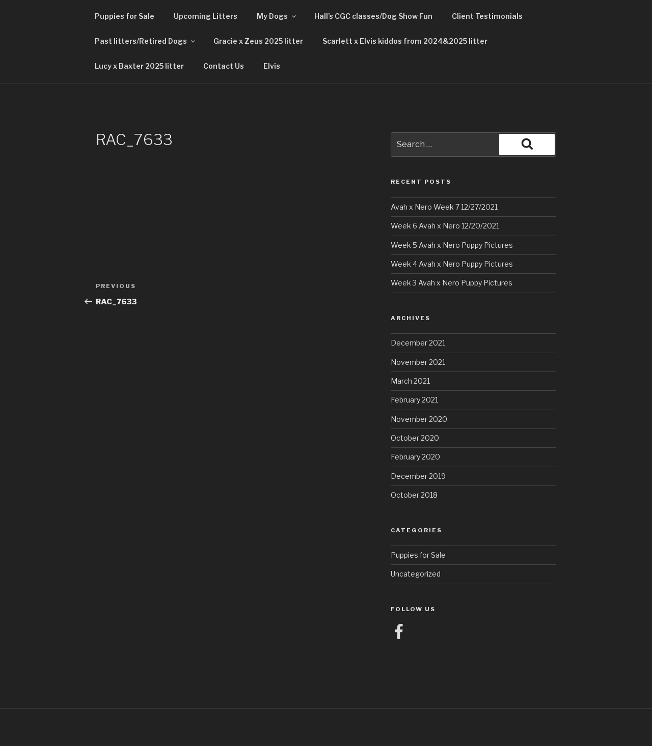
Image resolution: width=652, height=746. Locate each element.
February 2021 (414, 399)
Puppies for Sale (124, 16)
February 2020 (415, 456)
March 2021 (410, 381)
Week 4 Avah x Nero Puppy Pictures (452, 264)
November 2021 (418, 362)
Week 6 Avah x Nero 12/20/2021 (445, 225)
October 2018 (414, 495)
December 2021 (418, 342)
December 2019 (418, 476)
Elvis (271, 66)
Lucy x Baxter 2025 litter (139, 66)
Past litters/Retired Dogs (146, 41)
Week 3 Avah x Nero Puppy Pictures (451, 282)
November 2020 (419, 419)
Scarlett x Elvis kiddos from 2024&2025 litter (404, 41)
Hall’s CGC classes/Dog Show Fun (373, 16)
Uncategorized (416, 573)
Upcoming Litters (205, 16)
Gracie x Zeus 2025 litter (258, 41)
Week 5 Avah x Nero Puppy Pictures (452, 245)
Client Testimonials (487, 16)
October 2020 (415, 438)
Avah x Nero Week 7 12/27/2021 (444, 207)
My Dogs (277, 16)
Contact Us (223, 66)
